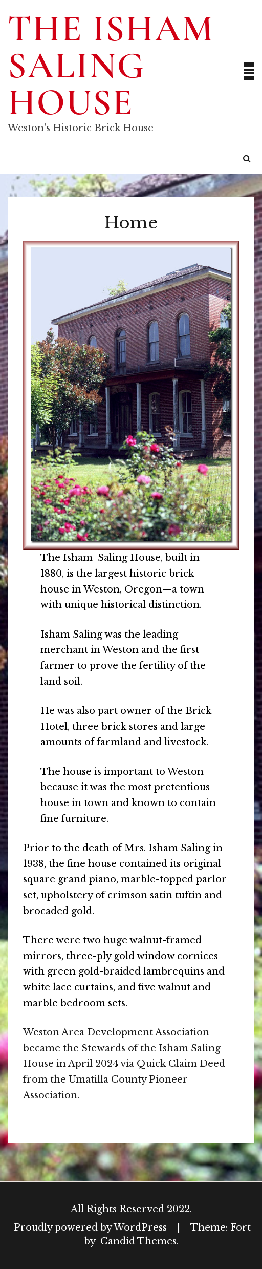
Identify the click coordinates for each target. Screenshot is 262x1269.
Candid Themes (138, 1241)
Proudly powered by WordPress (91, 1227)
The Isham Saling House (111, 65)
